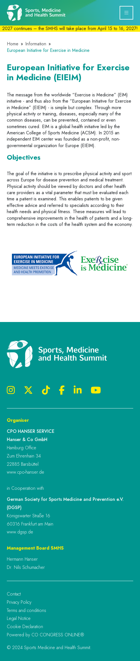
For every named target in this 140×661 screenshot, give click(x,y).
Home (12, 44)
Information (35, 44)
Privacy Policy (19, 602)
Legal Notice (19, 618)
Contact (14, 594)
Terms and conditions (26, 610)
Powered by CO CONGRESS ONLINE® (45, 635)
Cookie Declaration (25, 626)
